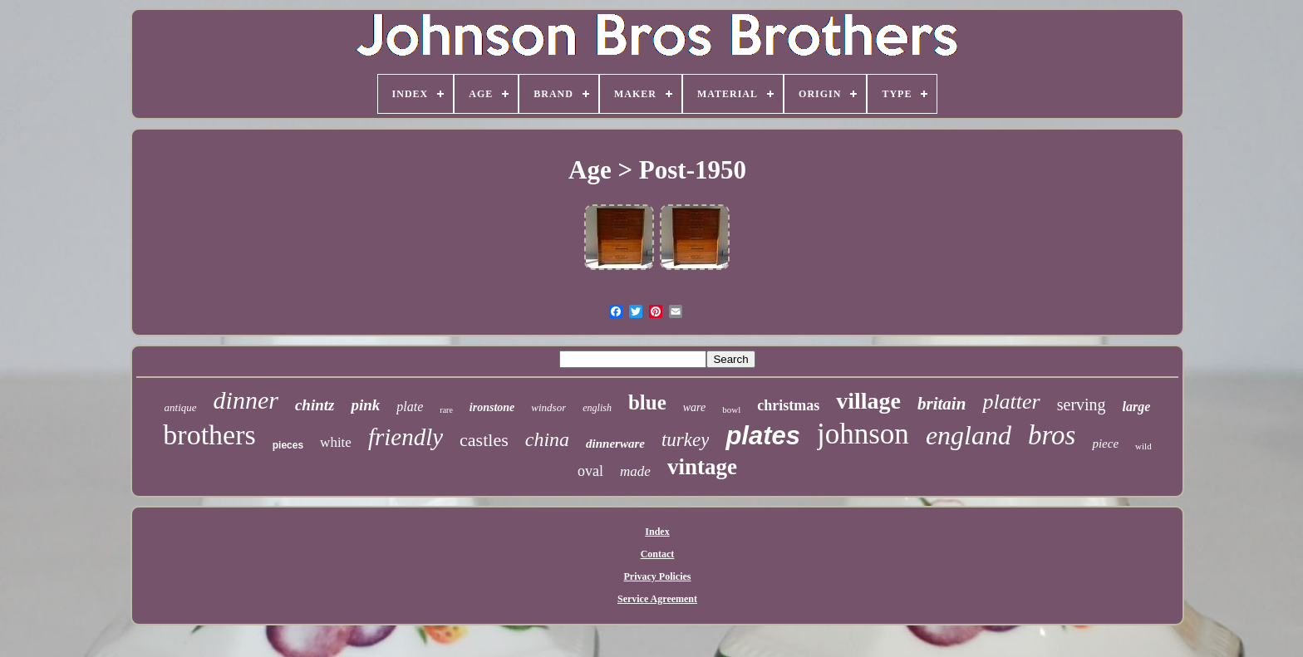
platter (1011, 402)
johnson (863, 434)
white (336, 442)
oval (590, 471)
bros (1051, 435)
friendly (405, 437)
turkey (685, 439)
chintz (315, 405)
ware (694, 407)
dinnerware (615, 443)
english (597, 408)
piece (1105, 443)
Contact (658, 554)
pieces (288, 445)
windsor (548, 407)
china (547, 439)
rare (446, 409)
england (968, 435)
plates (762, 435)
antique (181, 407)
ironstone (492, 407)
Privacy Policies (657, 576)
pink (365, 405)
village (868, 401)
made (635, 471)
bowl (731, 409)
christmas (788, 405)
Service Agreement (657, 599)
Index (657, 531)
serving (1081, 404)
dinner (246, 400)
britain (941, 404)
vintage (702, 466)
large (1137, 407)
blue (647, 402)
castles (484, 439)
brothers (209, 434)
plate (409, 407)
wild (1143, 446)
